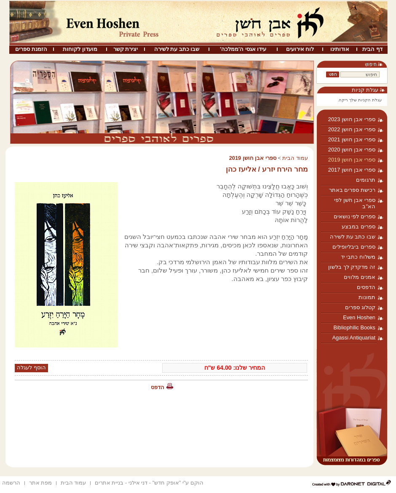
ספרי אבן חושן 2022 (351, 129)
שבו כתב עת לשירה (177, 49)
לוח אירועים (300, 49)
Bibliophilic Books (354, 327)
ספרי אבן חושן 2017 (351, 170)
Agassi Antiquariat (353, 337)
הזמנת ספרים (31, 49)
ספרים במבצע (358, 226)
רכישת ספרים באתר (352, 190)
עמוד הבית (295, 158)
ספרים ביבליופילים (353, 247)
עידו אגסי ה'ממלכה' (243, 49)
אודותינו (339, 49)
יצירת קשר (125, 49)
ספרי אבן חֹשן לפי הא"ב (354, 203)
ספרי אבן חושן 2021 (351, 139)
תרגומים (365, 180)
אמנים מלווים (359, 277)
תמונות (367, 297)
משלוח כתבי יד (358, 257)
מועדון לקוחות (80, 49)
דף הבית (372, 49)
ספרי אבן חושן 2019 (351, 159)
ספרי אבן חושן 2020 (351, 149)
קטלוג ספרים (360, 307)
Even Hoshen (359, 317)
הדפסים (366, 287)
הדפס (157, 387)
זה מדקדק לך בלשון (351, 267)
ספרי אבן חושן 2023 (351, 119)
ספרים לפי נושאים (354, 216)
